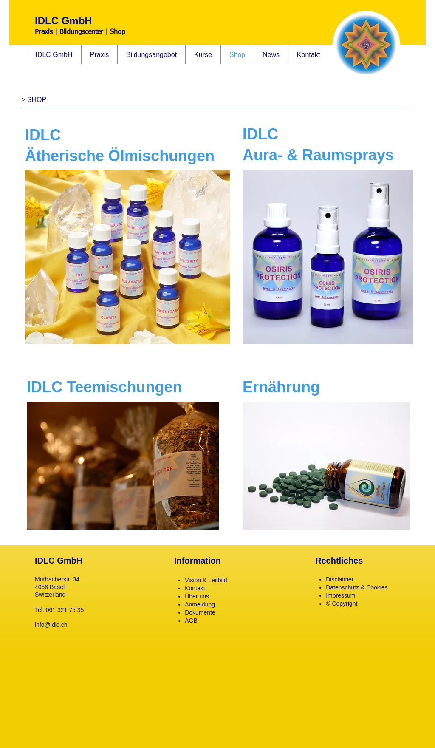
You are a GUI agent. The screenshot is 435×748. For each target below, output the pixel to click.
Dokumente (200, 612)
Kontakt (195, 588)
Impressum (340, 595)
